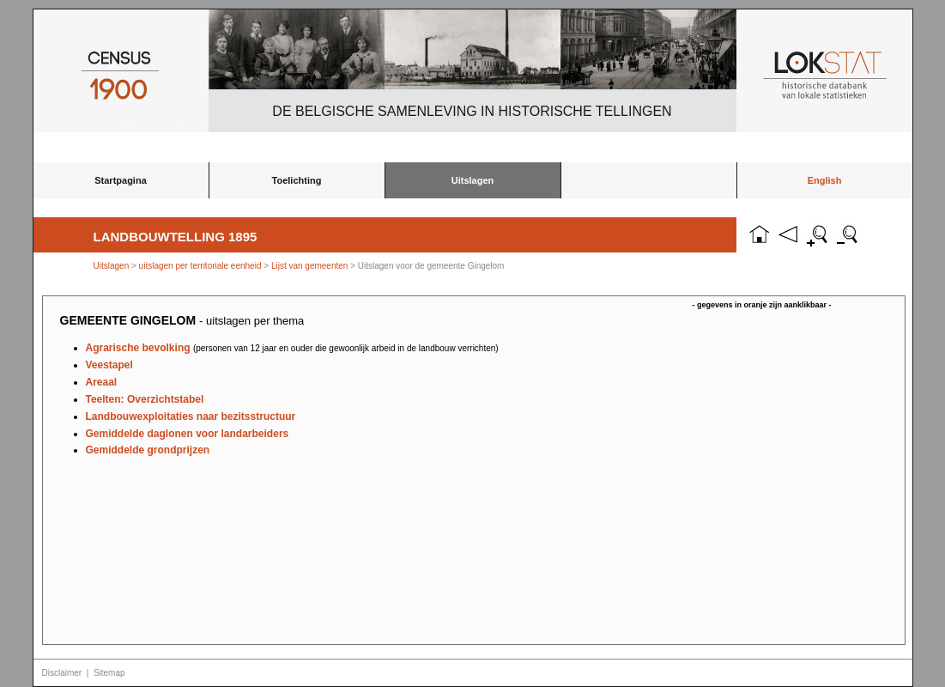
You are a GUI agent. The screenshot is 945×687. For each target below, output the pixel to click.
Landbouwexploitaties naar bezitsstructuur (191, 416)
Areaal (102, 382)
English (825, 180)
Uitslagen (472, 180)
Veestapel (109, 365)
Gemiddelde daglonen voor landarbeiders (187, 434)
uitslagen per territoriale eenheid (201, 266)
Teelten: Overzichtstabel (145, 399)
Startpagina (120, 180)
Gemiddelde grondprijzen (148, 450)
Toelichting (297, 180)
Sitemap (109, 673)
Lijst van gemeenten (309, 266)
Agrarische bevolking (292, 348)
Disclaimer (62, 673)
